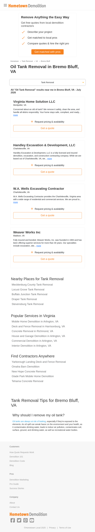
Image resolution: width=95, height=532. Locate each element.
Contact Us (15, 507)
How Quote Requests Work (22, 452)
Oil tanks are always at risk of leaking (29, 421)
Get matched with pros (47, 51)
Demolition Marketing (19, 480)
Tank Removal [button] (47, 82)
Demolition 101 (16, 457)
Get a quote (47, 128)
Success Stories (17, 488)
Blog (12, 465)
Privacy (52, 528)
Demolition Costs (17, 461)
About (12, 503)
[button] (12, 520)
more (15, 115)
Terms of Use (65, 528)
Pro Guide (14, 484)
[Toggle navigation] (5, 5)
